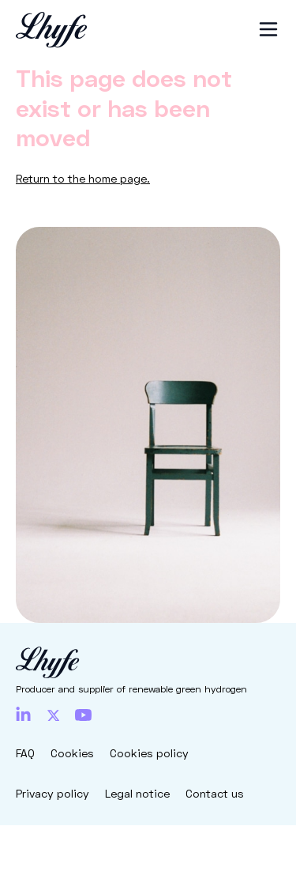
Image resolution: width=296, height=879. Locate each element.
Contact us (214, 793)
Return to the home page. (83, 178)
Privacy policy (52, 793)
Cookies (72, 753)
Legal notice (137, 793)
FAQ (25, 753)
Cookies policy (149, 753)
